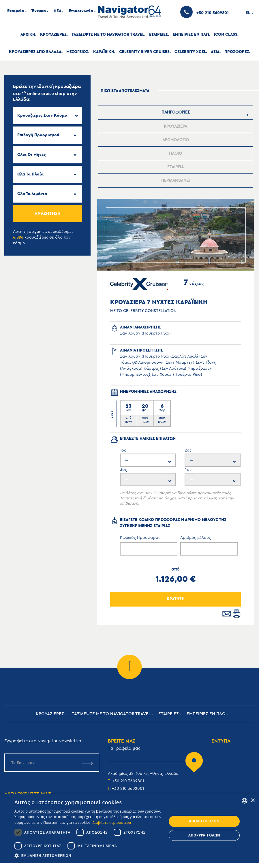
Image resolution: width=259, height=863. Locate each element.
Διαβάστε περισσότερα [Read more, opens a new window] (112, 822)
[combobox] (47, 115)
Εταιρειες (158, 35)
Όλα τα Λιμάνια (32, 194)
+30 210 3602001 (128, 789)
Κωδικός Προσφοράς (140, 538)
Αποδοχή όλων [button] (204, 821)
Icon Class (225, 35)
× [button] (252, 800)
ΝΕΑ (57, 11)
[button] (88, 856)
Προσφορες (236, 52)
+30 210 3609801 (128, 781)
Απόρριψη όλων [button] (204, 835)
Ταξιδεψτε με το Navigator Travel (108, 35)
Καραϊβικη (103, 52)
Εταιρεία (15, 11)
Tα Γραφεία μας (124, 748)
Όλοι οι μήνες (31, 155)
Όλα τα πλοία (30, 174)
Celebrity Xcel (190, 52)
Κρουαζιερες (53, 35)
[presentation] (175, 112)
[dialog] (129, 828)
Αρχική (27, 35)
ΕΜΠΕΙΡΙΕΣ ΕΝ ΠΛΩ (191, 35)
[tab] (175, 112)
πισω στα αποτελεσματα (125, 91)
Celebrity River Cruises (144, 52)
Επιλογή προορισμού (38, 135)
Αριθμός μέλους (195, 538)
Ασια (215, 52)
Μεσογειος (77, 52)
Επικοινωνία (81, 11)
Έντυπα (39, 11)
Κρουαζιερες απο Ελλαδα (35, 52)
